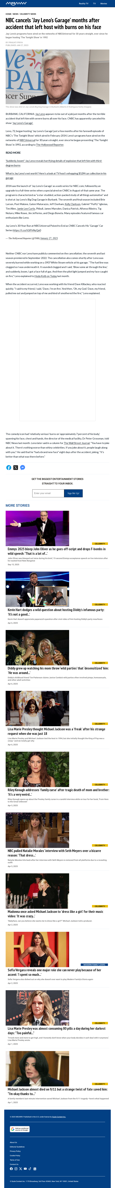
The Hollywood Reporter (49, 144)
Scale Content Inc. (59, 1117)
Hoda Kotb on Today (45, 276)
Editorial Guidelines (17, 1147)
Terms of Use (15, 1160)
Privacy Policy (15, 1151)
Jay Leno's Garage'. (23, 123)
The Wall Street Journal (77, 443)
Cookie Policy (15, 1156)
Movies (103, 3)
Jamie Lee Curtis (26, 208)
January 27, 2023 (49, 238)
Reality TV (83, 3)
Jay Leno (40, 113)
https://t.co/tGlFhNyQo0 (27, 230)
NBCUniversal (27, 140)
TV (94, 3)
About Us (13, 1142)
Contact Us (14, 1164)
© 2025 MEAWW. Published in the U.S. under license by (31, 1117)
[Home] (16, 3)
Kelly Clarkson (72, 204)
